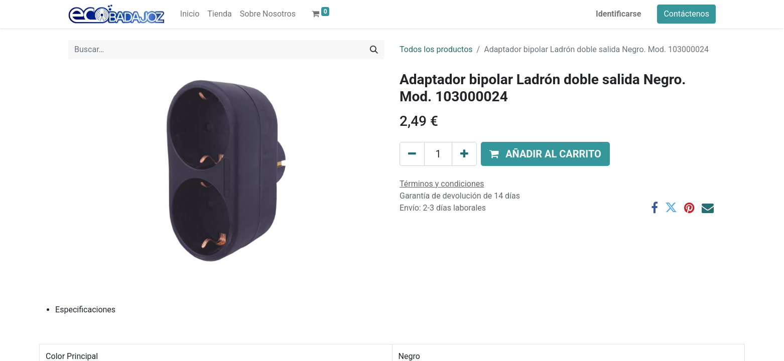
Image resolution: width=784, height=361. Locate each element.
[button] (545, 154)
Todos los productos (436, 49)
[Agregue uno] (464, 154)
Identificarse (618, 14)
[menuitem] (189, 14)
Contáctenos (686, 14)
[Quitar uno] (412, 154)
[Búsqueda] (373, 49)
